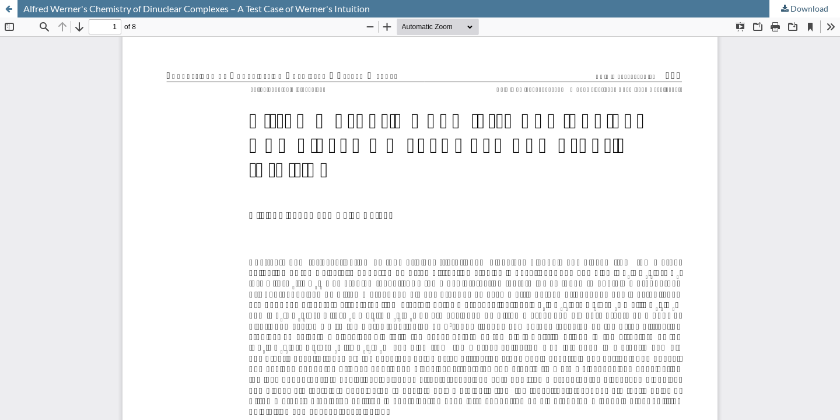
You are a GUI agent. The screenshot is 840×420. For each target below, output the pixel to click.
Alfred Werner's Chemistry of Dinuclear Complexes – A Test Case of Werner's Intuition (196, 8)
